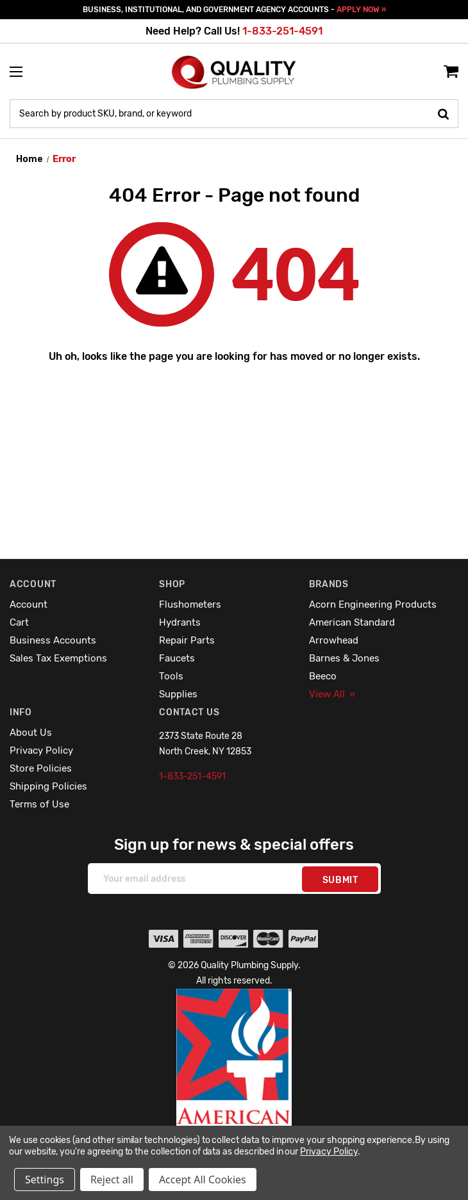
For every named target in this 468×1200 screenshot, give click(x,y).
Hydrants (180, 622)
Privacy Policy (41, 750)
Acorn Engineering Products (373, 604)
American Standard (352, 622)
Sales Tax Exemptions (58, 658)
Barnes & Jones (344, 658)
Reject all (111, 1179)
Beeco (323, 676)
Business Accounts (53, 640)
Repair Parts (187, 640)
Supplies (178, 694)
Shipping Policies (48, 786)
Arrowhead (333, 640)
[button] (234, 1085)
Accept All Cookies (202, 1179)
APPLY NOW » (361, 9)
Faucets (177, 658)
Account (28, 604)
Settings (44, 1179)
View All (332, 694)
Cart (19, 622)
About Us (31, 732)
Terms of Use (39, 804)
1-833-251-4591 (282, 31)
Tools (171, 676)
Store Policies (41, 768)
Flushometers (190, 604)
